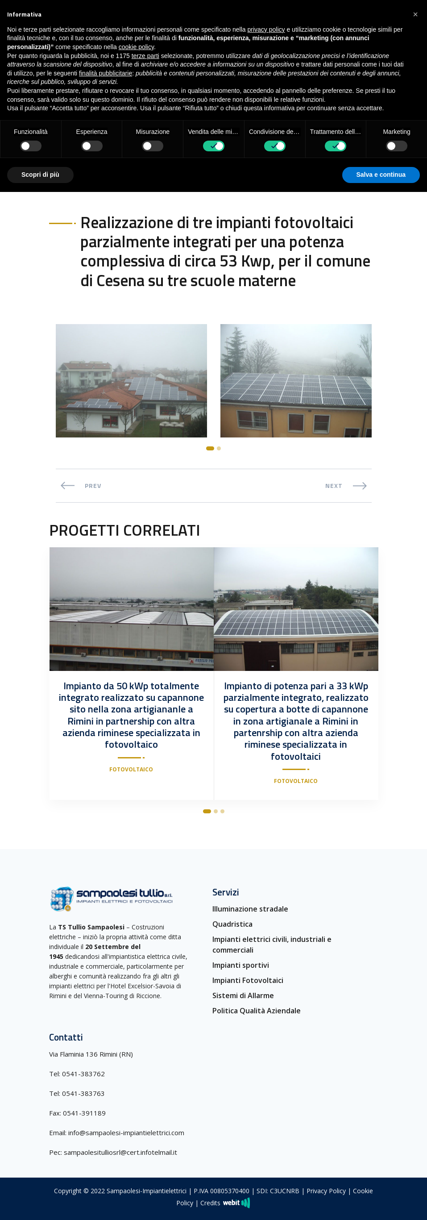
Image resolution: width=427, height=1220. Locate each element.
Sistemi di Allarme (243, 995)
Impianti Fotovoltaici (247, 980)
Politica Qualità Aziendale (256, 1011)
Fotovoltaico (131, 769)
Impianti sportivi (240, 965)
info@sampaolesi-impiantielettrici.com (126, 1132)
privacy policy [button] (266, 29)
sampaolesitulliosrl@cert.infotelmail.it (120, 1151)
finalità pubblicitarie (105, 73)
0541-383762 (83, 1073)
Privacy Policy (326, 1191)
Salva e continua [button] (381, 174)
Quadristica (232, 924)
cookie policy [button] (136, 46)
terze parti (145, 55)
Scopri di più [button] (40, 174)
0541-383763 (83, 1092)
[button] (415, 14)
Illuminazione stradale (250, 909)
